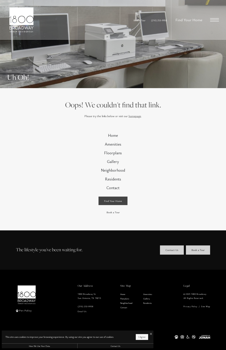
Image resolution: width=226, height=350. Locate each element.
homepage (135, 116)
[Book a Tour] (113, 229)
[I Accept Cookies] (123, 332)
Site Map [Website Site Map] (205, 323)
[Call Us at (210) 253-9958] (159, 20)
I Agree (113, 335)
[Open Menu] (214, 19)
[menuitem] (113, 136)
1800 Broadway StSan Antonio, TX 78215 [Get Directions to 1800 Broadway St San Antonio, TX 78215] (89, 312)
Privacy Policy (190, 323)
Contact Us (94, 346)
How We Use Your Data (32, 346)
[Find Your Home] (113, 218)
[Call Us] (89, 323)
